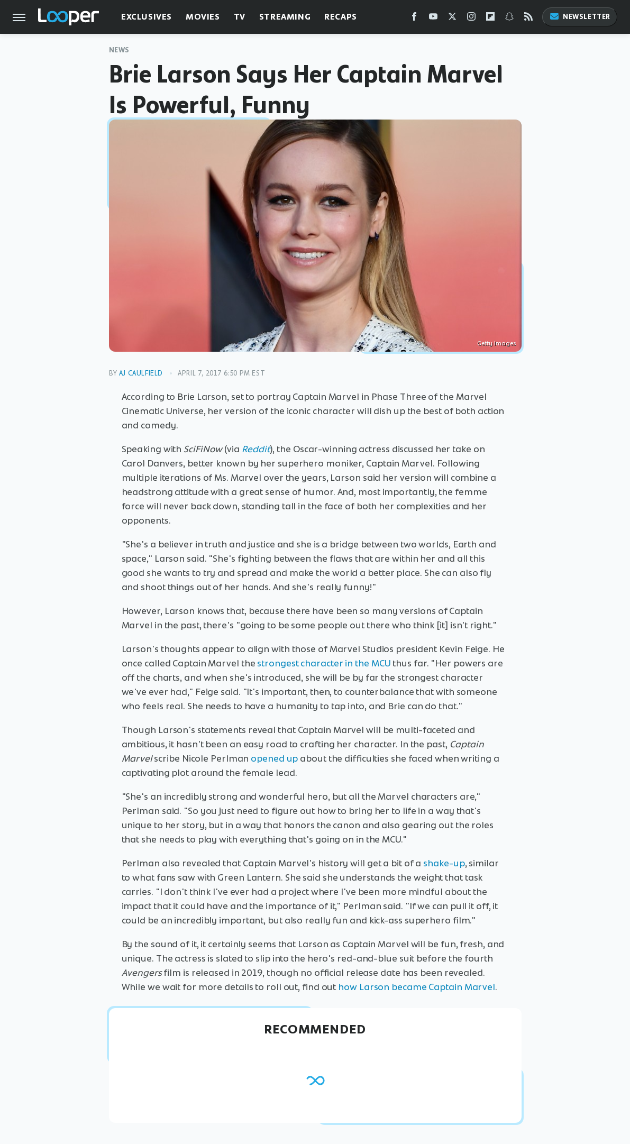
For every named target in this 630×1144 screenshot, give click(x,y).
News (119, 50)
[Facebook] (414, 18)
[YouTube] (433, 18)
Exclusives (146, 16)
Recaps (340, 16)
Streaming (285, 16)
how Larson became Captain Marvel (416, 987)
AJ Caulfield (141, 373)
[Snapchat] (509, 18)
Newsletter (579, 16)
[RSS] (528, 18)
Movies (203, 16)
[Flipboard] (490, 18)
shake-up (443, 863)
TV (239, 16)
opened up (274, 758)
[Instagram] (471, 18)
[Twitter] (452, 18)
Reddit (256, 449)
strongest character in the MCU (323, 663)
